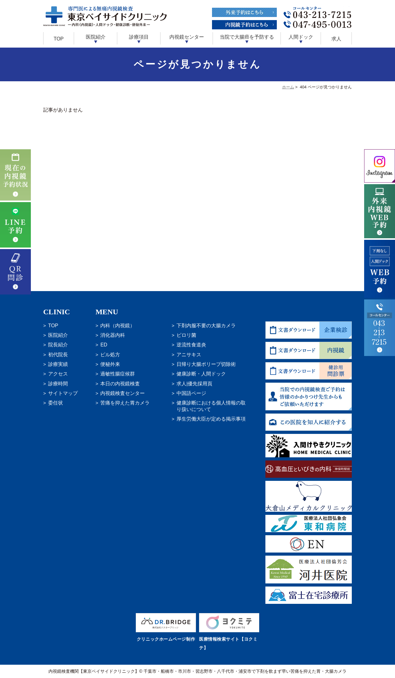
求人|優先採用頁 (194, 383)
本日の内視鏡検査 (120, 383)
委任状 (55, 402)
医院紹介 (58, 335)
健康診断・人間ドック (201, 373)
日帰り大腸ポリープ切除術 (206, 364)
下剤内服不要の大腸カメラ (206, 325)
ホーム (288, 87)
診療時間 (58, 383)
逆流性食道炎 (191, 344)
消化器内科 (112, 335)
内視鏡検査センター (122, 393)
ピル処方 (110, 354)
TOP (59, 38)
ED (103, 344)
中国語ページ (191, 393)
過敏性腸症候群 (117, 373)
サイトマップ (63, 393)
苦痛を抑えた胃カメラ (125, 402)
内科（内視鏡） (117, 325)
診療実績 (58, 364)
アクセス (58, 373)
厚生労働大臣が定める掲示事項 (211, 419)
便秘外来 (110, 364)
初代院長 (58, 354)
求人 (336, 38)
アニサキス (189, 354)
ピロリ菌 (186, 335)
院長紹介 (58, 344)
